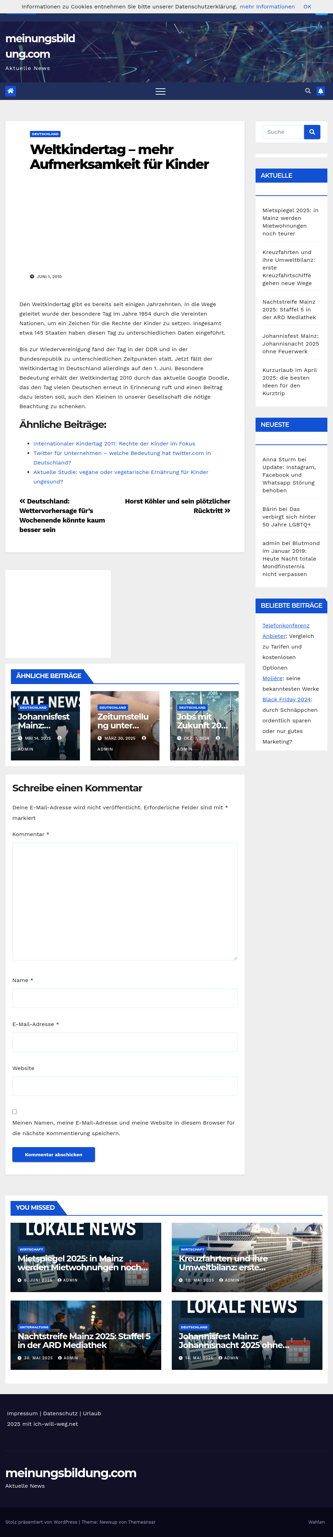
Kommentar (30, 834)
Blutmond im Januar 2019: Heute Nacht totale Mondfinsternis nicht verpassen (291, 558)
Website (23, 1068)
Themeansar (142, 1522)
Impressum (22, 1413)
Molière (273, 678)
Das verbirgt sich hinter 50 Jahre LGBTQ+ (289, 517)
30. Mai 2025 (201, 1280)
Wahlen (316, 1522)
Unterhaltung (34, 1327)
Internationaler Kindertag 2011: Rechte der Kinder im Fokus (114, 443)
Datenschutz (60, 1413)
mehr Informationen (267, 6)
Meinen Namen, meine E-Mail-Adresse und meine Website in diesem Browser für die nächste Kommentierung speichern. (123, 1128)
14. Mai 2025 (200, 1358)
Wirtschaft (31, 1249)
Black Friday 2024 (287, 699)
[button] (308, 91)
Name (22, 980)
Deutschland (45, 134)
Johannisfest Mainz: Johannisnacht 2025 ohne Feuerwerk (291, 344)
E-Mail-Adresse (35, 1024)
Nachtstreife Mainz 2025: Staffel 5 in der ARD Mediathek (289, 309)
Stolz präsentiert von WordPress (42, 1522)
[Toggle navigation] (160, 91)
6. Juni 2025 (39, 1280)
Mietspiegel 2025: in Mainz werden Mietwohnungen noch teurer (79, 1267)
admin (68, 1280)
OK (307, 6)
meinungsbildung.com (70, 1473)
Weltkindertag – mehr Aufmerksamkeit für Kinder (119, 156)
